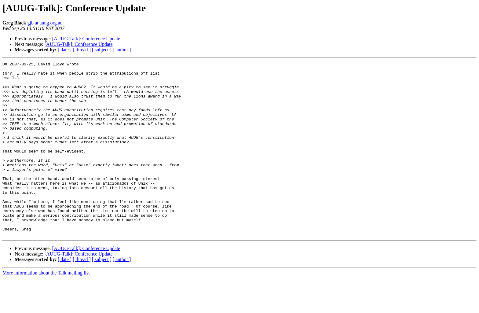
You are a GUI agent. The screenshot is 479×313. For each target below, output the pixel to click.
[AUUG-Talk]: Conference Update (86, 38)
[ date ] (64, 49)
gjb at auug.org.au (44, 22)
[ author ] (122, 49)
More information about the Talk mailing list (46, 307)
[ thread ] (82, 49)
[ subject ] (102, 49)
